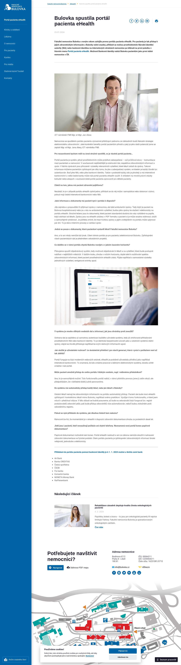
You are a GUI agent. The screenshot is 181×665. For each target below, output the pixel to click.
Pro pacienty (9, 50)
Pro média (8, 64)
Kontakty (8, 78)
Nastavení (90, 656)
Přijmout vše (122, 651)
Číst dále (99, 527)
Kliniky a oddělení (12, 29)
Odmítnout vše (123, 657)
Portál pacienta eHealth (14, 19)
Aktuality (73, 4)
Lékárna (7, 36)
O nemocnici (9, 43)
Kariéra (7, 57)
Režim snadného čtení (17, 660)
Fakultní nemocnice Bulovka (56, 4)
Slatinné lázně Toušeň (14, 71)
